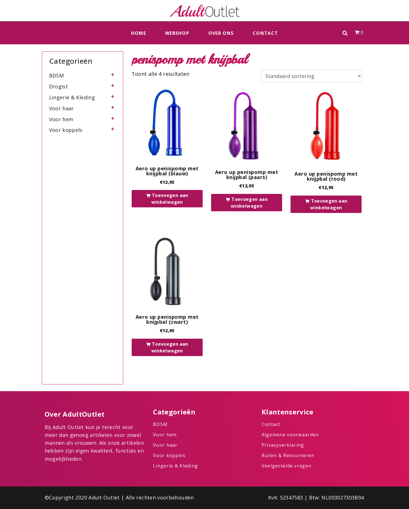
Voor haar (61, 108)
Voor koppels (66, 130)
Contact (265, 33)
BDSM (56, 75)
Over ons (221, 33)
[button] (345, 33)
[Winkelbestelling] (311, 76)
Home (138, 33)
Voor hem (61, 119)
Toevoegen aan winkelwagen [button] (169, 198)
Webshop (177, 33)
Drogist (58, 86)
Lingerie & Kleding (72, 97)
